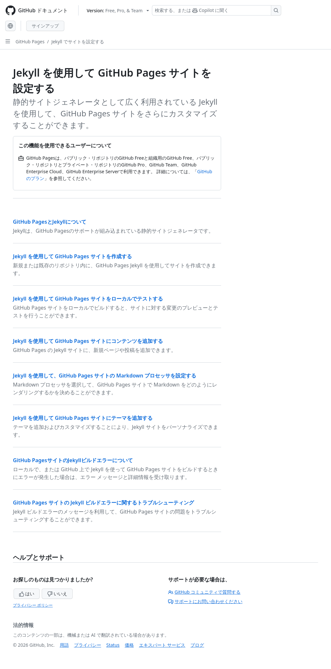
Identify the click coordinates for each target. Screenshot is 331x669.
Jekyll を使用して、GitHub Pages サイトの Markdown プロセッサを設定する (104, 375)
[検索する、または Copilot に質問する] (216, 10)
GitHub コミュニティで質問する (204, 592)
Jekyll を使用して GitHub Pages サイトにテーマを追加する (83, 417)
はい (27, 593)
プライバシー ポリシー (33, 605)
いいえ (57, 593)
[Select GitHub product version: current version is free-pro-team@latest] (118, 10)
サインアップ (45, 26)
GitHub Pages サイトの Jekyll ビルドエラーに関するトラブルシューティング (103, 502)
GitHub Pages (30, 41)
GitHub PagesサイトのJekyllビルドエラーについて (73, 460)
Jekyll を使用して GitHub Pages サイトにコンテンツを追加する (88, 341)
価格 (129, 645)
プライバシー (87, 645)
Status (113, 645)
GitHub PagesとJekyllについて (49, 221)
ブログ (197, 645)
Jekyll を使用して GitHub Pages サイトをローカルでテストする (88, 298)
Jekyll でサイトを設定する (77, 41)
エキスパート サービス (162, 645)
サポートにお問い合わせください (205, 601)
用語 (64, 645)
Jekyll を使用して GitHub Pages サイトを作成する (72, 256)
